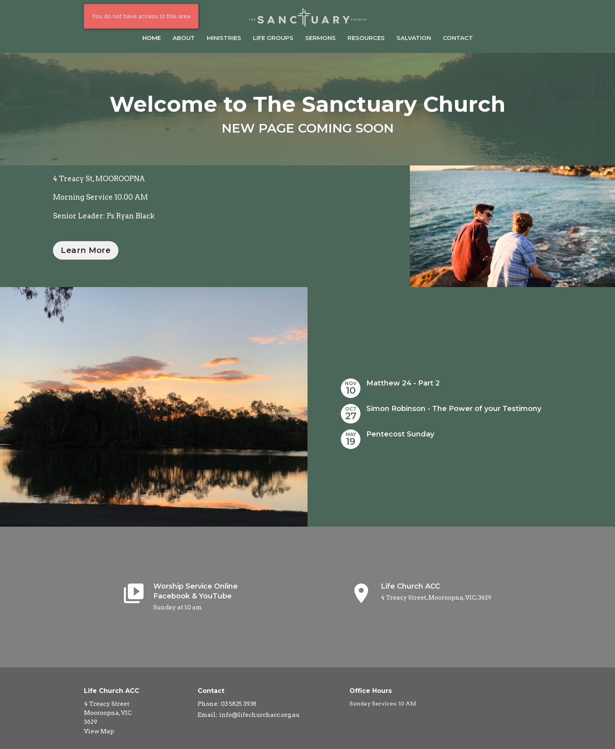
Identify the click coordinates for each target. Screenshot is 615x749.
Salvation (414, 38)
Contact (458, 38)
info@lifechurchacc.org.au (259, 714)
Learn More (86, 250)
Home (151, 38)
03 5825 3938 (239, 703)
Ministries (224, 38)
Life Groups (273, 38)
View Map (99, 731)
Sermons (320, 38)
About (184, 38)
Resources (366, 38)
